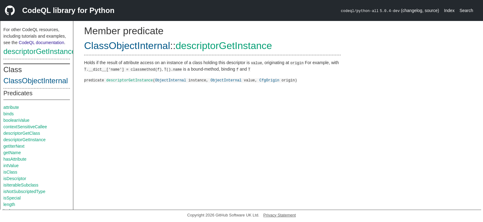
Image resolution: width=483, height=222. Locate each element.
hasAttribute (14, 159)
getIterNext (13, 146)
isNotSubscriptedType (24, 191)
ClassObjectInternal (35, 80)
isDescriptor (14, 178)
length (9, 204)
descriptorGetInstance (39, 51)
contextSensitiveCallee (25, 126)
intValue (11, 165)
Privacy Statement (279, 215)
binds (8, 113)
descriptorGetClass (21, 133)
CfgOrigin (269, 80)
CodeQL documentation (41, 42)
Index (449, 10)
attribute (11, 107)
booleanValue (16, 120)
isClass (10, 172)
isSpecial (12, 197)
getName (12, 152)
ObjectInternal (170, 80)
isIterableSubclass (21, 185)
